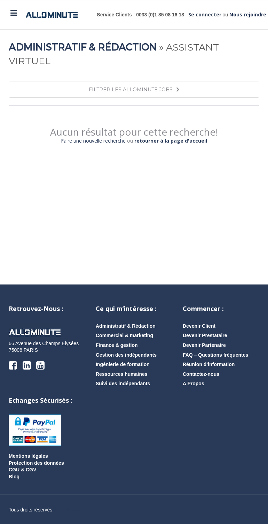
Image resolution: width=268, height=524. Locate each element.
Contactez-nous (201, 374)
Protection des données (36, 463)
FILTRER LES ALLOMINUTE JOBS (134, 89)
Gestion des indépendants (126, 355)
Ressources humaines (122, 374)
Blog (14, 476)
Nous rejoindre (247, 14)
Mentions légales (28, 456)
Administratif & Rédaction (83, 47)
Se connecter (204, 14)
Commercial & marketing (124, 335)
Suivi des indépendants (123, 383)
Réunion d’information (209, 364)
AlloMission (68, 510)
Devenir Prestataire (205, 335)
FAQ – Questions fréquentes (215, 355)
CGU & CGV (22, 469)
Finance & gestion (117, 345)
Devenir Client (199, 326)
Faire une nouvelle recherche (93, 140)
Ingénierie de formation (123, 364)
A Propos (193, 383)
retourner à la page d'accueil (170, 140)
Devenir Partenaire (204, 345)
